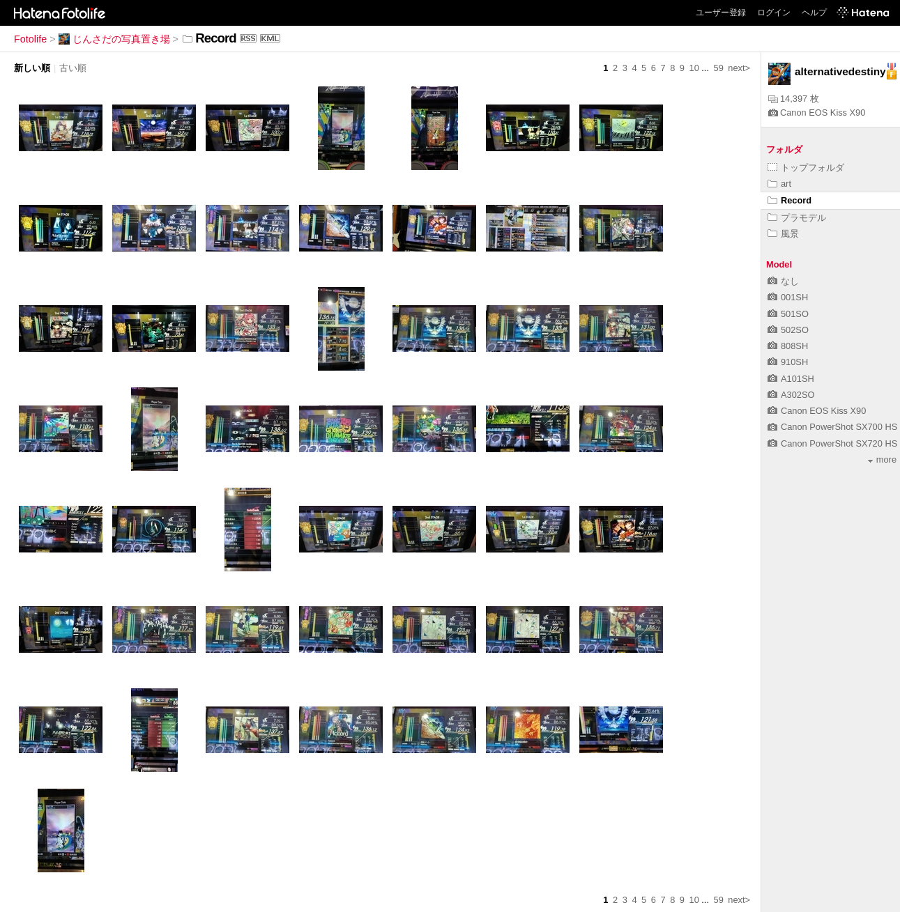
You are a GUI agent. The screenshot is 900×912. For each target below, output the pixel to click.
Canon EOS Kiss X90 (816, 112)
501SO (788, 314)
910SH (788, 362)
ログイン (774, 12)
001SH (788, 297)
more (882, 459)
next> (739, 68)
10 (694, 68)
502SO (788, 330)
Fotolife (30, 39)
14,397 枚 (793, 98)
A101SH (791, 378)
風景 (783, 234)
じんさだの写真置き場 (114, 39)
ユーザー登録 (721, 12)
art (779, 183)
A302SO (791, 394)
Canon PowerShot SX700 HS (832, 427)
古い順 (72, 68)
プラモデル (797, 217)
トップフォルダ (806, 167)
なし (783, 281)
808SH (788, 346)
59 (719, 68)
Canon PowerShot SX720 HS (832, 443)
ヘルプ (814, 12)
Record (789, 200)
